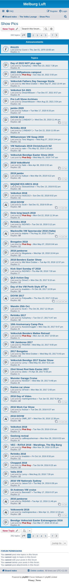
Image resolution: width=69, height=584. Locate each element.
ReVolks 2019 (18, 128)
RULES (14, 47)
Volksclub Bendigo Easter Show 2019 (32, 155)
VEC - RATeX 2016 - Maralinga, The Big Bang (36, 444)
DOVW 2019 (17, 117)
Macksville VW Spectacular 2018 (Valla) (33, 231)
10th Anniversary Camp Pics (26, 324)
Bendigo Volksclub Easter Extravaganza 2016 (36, 520)
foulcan (25, 409)
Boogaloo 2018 (19, 241)
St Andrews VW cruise (23, 489)
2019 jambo (17, 173)
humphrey (26, 66)
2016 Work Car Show (22, 407)
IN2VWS (26, 224)
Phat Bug (26, 75)
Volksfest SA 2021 (20, 90)
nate (24, 148)
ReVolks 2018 (18, 222)
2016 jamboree (18, 498)
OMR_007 (26, 418)
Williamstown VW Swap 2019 (27, 137)
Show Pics (9, 24)
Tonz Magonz (28, 139)
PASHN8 (26, 345)
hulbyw (25, 111)
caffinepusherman (30, 438)
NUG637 (26, 381)
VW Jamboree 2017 (21, 342)
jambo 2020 (17, 108)
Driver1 (25, 280)
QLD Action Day (19, 277)
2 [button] (33, 35)
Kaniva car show (20, 387)
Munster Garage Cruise (23, 378)
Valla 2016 (16, 471)
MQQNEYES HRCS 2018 (24, 184)
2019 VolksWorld (20, 162)
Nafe (24, 165)
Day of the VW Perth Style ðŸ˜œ (28, 286)
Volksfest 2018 (18, 193)
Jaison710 (26, 483)
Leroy (24, 363)
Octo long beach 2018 (23, 213)
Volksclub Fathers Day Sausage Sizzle (32, 81)
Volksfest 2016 (18, 426)
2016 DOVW (17, 416)
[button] (23, 35)
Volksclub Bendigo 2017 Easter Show (32, 360)
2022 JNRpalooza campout (25, 72)
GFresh (25, 390)
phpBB (25, 577)
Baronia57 (26, 492)
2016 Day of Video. (21, 396)
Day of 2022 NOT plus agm (25, 63)
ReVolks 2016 (18, 453)
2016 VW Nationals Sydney (25, 480)
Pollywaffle (26, 298)
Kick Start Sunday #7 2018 (25, 268)
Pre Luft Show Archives (24, 99)
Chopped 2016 (18, 462)
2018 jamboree (18, 250)
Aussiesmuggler (29, 327)
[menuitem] (9, 11)
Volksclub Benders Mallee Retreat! (30, 333)
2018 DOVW (17, 202)
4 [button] (41, 35)
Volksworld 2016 (19, 509)
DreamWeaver (28, 93)
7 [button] (52, 35)
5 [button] (45, 35)
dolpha (25, 233)
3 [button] (37, 35)
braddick (26, 289)
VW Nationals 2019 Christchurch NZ (31, 146)
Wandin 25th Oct (20, 306)
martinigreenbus (29, 399)
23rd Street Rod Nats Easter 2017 (29, 369)
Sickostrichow (28, 186)
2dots (24, 372)
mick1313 (26, 195)
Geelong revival (19, 435)
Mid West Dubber (30, 84)
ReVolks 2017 (18, 315)
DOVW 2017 (17, 295)
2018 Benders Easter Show (26, 259)
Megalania (26, 253)
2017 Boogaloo (19, 351)
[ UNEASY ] (27, 120)
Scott (24, 204)
